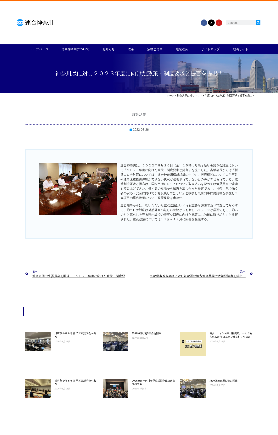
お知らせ (108, 49)
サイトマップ (210, 49)
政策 (131, 49)
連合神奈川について (75, 49)
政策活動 (139, 114)
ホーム (170, 95)
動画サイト (240, 49)
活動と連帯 (155, 49)
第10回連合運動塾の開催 (223, 380)
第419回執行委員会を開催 (146, 333)
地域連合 (182, 49)
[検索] (258, 22)
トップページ (39, 49)
